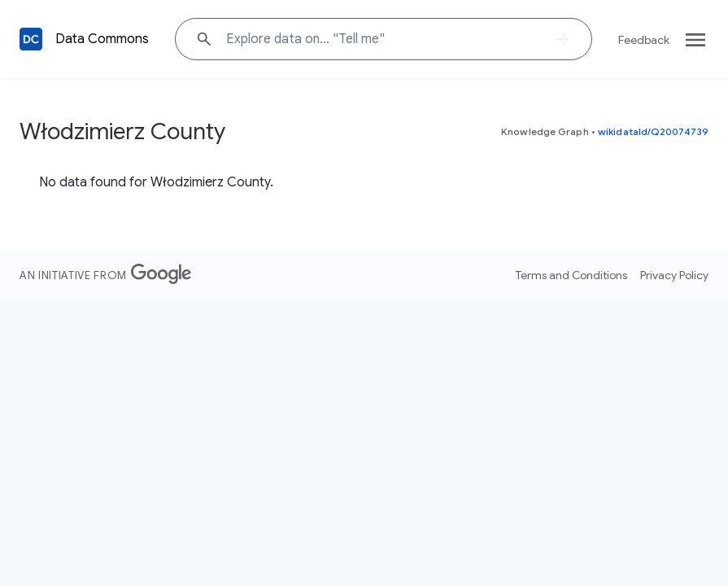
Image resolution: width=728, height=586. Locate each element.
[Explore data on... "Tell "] (383, 39)
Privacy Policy (674, 275)
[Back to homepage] (31, 39)
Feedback (643, 40)
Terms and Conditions (571, 275)
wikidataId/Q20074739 (653, 131)
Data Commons (102, 39)
